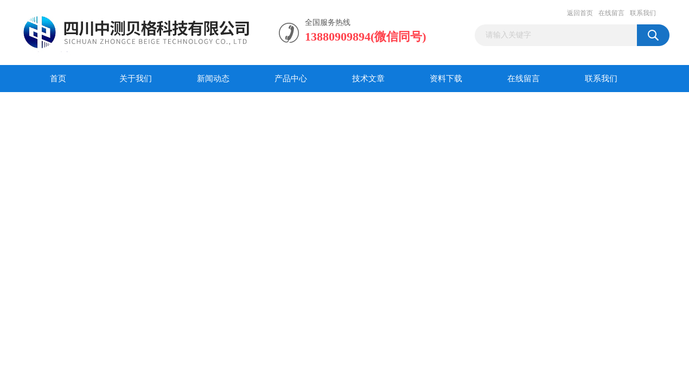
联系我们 (643, 13)
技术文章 (368, 78)
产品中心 (291, 78)
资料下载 (446, 78)
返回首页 (580, 13)
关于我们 (135, 78)
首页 (58, 78)
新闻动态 (213, 78)
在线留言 (611, 13)
